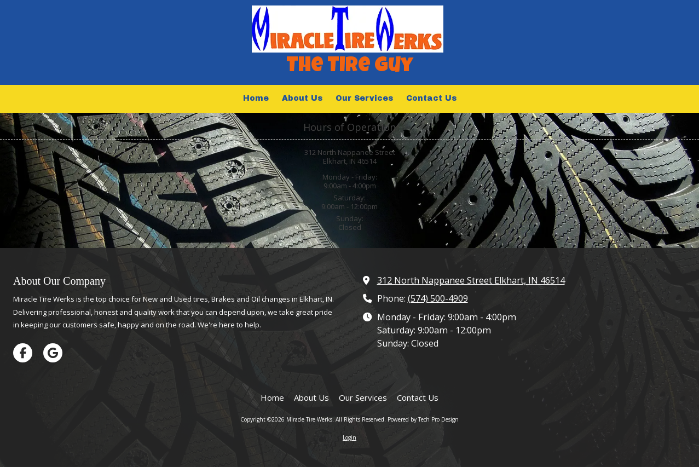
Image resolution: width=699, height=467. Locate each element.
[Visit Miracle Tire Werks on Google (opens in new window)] (52, 352)
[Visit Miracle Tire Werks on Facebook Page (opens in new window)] (22, 352)
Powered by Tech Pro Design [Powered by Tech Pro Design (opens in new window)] (423, 419)
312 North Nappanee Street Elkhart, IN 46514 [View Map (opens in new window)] (471, 280)
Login (349, 437)
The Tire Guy (349, 66)
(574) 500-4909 (438, 298)
